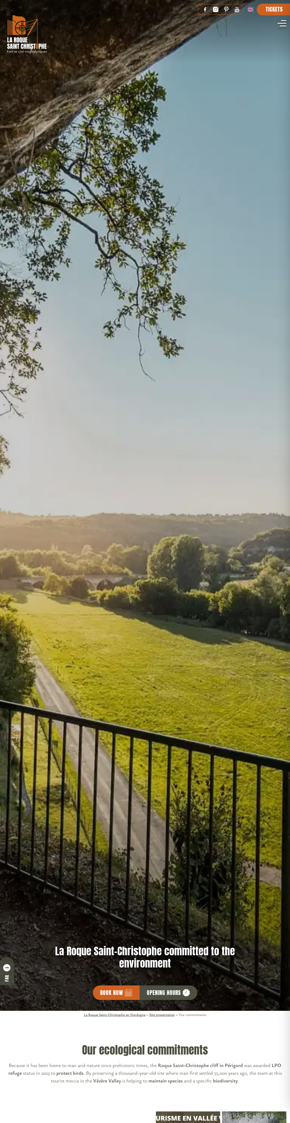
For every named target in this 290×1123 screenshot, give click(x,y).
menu (281, 25)
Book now (116, 993)
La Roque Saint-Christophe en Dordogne (114, 1014)
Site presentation (162, 1014)
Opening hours (168, 993)
